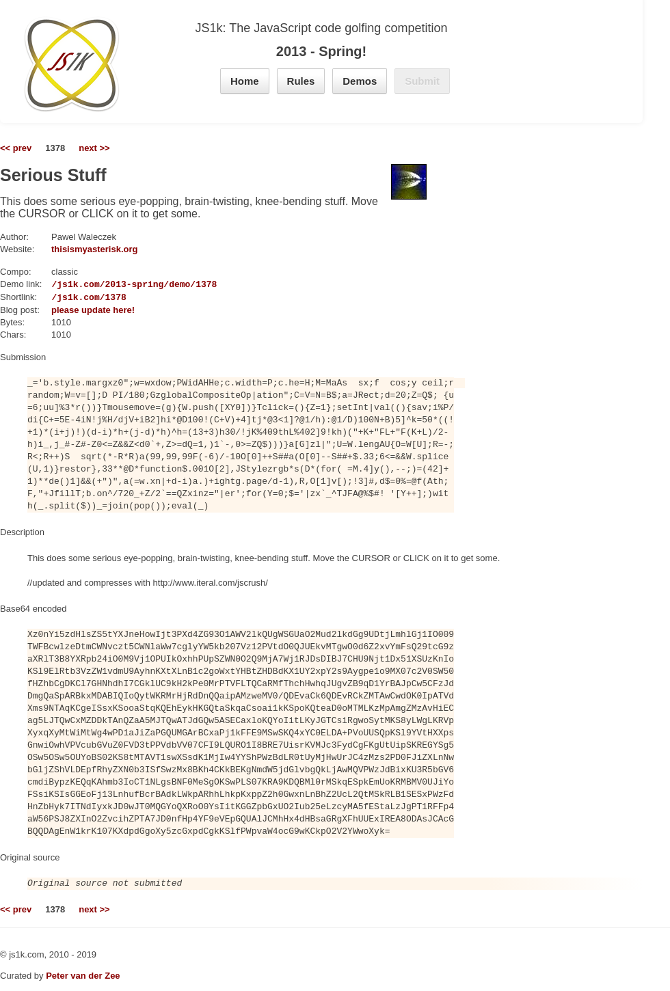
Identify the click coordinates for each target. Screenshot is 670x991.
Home (244, 81)
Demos (360, 81)
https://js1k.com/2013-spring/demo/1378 (115, 284)
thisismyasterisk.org (94, 249)
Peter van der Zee (83, 975)
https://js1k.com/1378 (70, 297)
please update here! (93, 310)
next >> (94, 148)
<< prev (15, 148)
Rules (301, 81)
